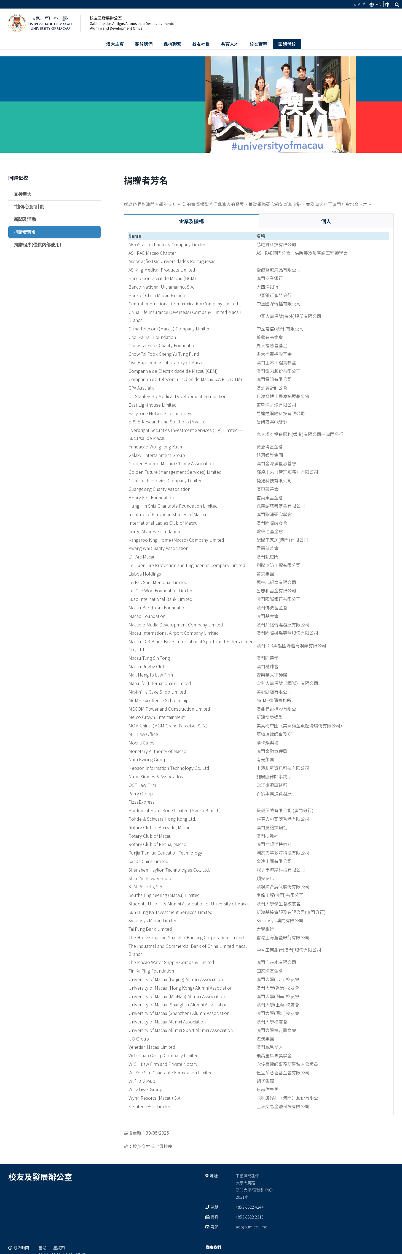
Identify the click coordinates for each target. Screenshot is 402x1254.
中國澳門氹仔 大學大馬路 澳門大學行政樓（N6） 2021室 (255, 1186)
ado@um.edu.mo (251, 1227)
